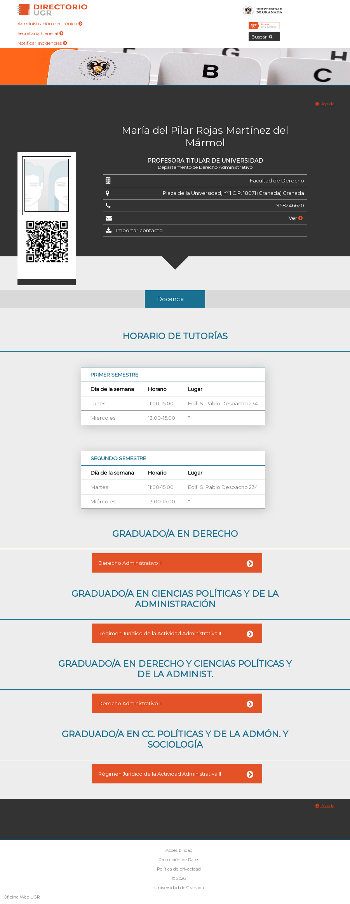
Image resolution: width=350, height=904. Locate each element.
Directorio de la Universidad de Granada (52, 10)
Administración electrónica (49, 23)
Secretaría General (40, 33)
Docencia (170, 299)
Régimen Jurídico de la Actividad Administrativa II (159, 633)
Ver (296, 218)
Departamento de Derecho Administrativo (205, 167)
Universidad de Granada (263, 10)
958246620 (290, 205)
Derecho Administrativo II (130, 563)
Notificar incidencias (42, 43)
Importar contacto (139, 230)
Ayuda (324, 104)
